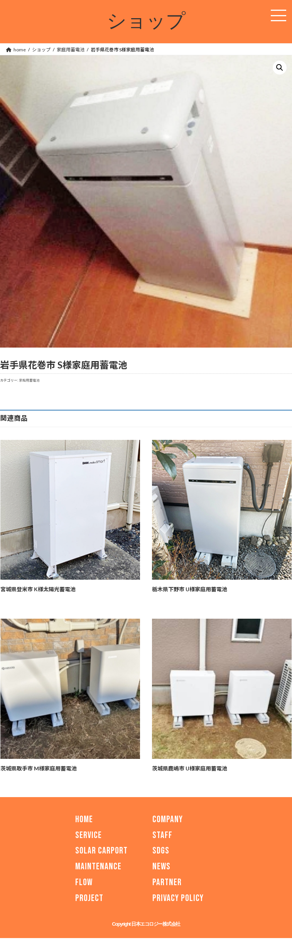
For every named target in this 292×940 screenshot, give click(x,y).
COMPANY (167, 819)
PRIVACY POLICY (178, 898)
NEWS (161, 866)
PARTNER (167, 882)
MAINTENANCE (98, 866)
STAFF (162, 835)
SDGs (160, 851)
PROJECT (89, 898)
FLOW (84, 882)
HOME (84, 819)
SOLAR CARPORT (101, 851)
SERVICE (88, 835)
